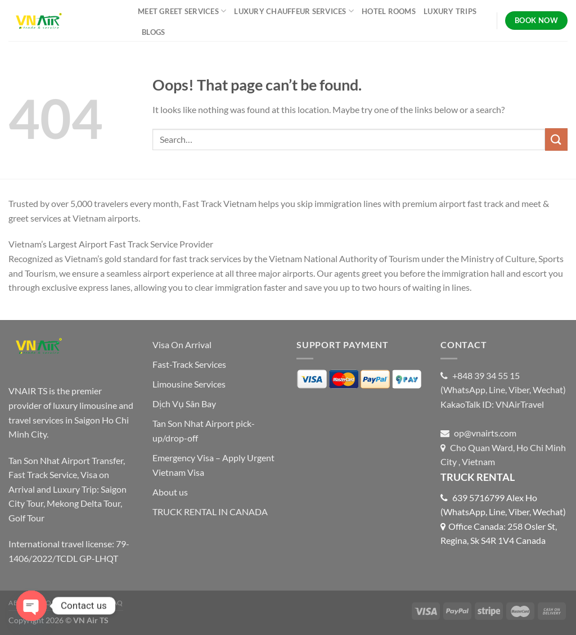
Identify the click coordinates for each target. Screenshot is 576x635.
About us (170, 492)
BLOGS (153, 32)
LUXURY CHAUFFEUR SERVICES (294, 11)
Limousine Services (189, 384)
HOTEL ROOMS (389, 11)
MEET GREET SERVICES (182, 11)
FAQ (116, 602)
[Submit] (556, 139)
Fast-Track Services (189, 364)
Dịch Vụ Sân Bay (184, 403)
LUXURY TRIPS (450, 11)
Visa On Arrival (182, 344)
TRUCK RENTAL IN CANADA (210, 511)
